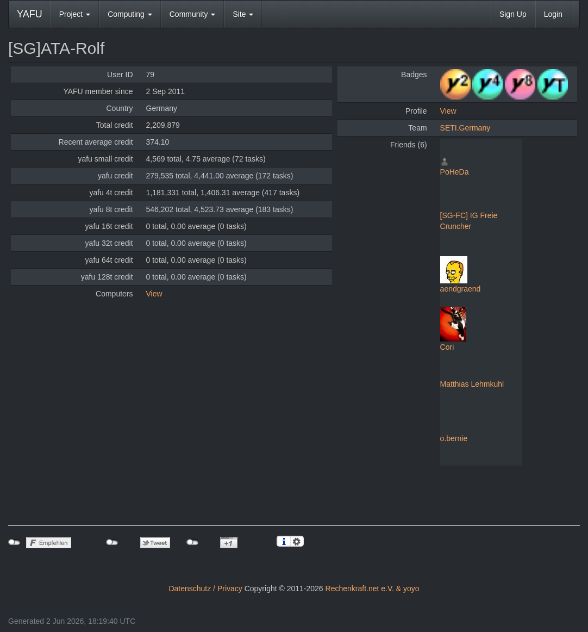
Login (553, 14)
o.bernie (454, 438)
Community (193, 14)
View (154, 293)
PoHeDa (454, 172)
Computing (130, 14)
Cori (447, 347)
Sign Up (513, 14)
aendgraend (460, 288)
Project (74, 14)
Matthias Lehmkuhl (472, 384)
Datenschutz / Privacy (205, 588)
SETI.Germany (465, 127)
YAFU (29, 14)
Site (243, 14)
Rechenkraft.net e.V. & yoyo (373, 588)
